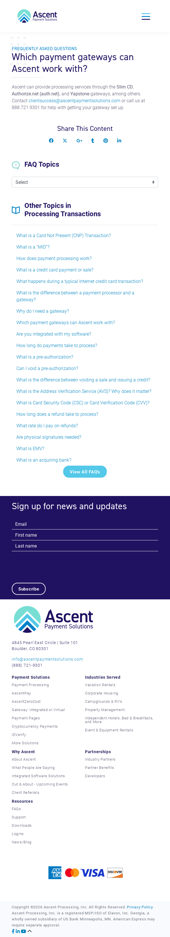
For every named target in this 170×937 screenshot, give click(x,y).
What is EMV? (30, 448)
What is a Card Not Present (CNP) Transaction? (63, 235)
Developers (95, 775)
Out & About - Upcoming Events (40, 784)
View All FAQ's (85, 472)
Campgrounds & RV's (103, 701)
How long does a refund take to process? (57, 414)
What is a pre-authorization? (44, 357)
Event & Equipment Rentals (109, 730)
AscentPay (21, 693)
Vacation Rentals (100, 684)
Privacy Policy (140, 906)
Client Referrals (25, 792)
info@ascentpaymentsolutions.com (47, 659)
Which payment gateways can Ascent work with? (65, 322)
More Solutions (25, 742)
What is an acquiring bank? (43, 460)
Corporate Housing (101, 693)
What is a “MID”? (32, 247)
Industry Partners (100, 759)
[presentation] (55, 562)
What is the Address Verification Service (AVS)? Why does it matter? (83, 391)
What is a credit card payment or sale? (54, 270)
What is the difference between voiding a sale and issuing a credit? (83, 380)
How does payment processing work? (54, 258)
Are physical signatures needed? (48, 437)
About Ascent (24, 759)
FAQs (16, 808)
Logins (18, 833)
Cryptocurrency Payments (35, 726)
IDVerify (19, 734)
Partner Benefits (99, 767)
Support (19, 817)
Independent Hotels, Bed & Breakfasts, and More (119, 719)
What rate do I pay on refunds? (47, 425)
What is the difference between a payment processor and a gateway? (75, 296)
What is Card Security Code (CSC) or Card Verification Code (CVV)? (82, 402)
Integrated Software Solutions (38, 775)
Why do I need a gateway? (42, 311)
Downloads (22, 825)
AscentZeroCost (26, 701)
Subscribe (28, 589)
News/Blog (22, 842)
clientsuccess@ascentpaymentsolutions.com (74, 100)
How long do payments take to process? (56, 345)
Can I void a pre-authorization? (47, 368)
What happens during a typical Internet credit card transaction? (79, 281)
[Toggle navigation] (146, 16)
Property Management (105, 709)
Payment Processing (30, 684)
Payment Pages (26, 718)
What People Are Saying (33, 767)
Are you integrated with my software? (53, 334)
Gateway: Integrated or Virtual (38, 709)
